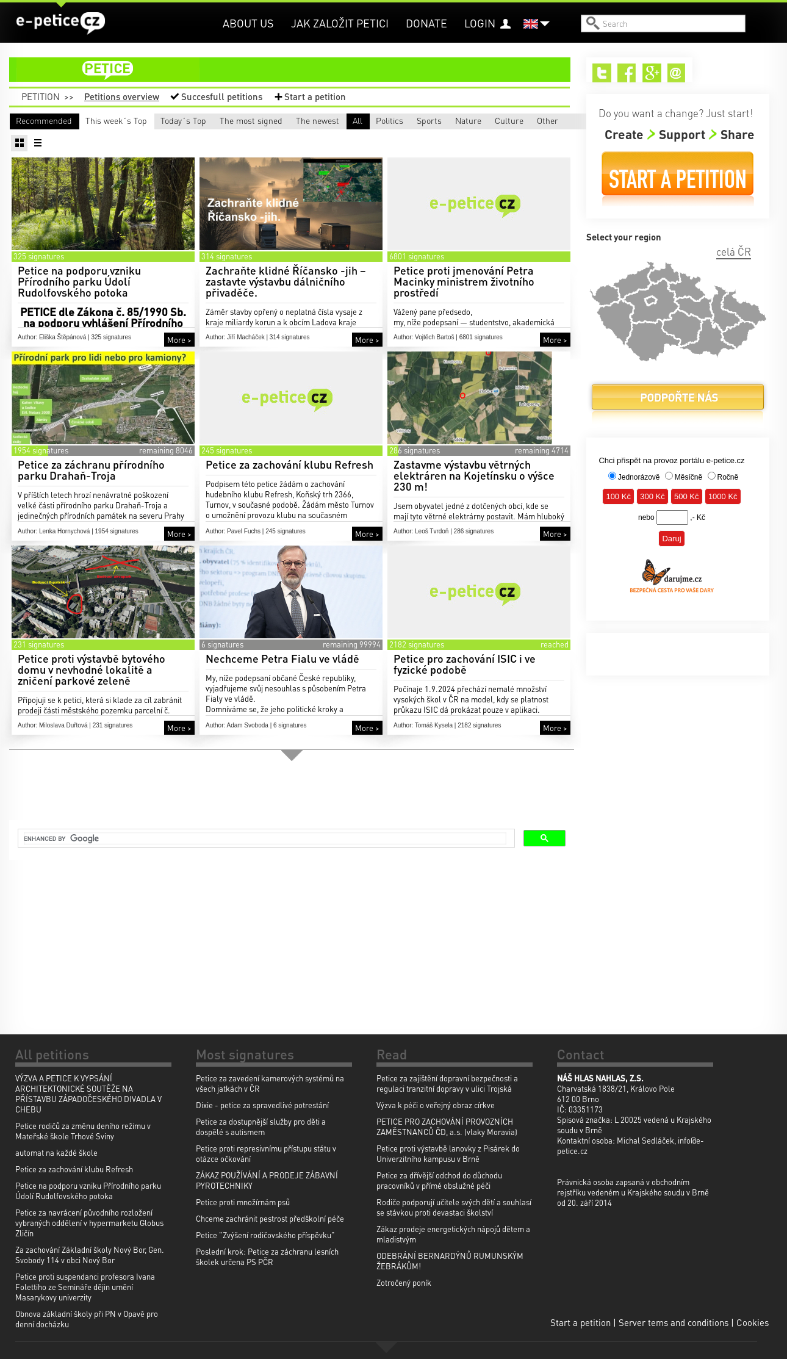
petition (297, 69)
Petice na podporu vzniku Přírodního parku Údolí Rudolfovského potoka (88, 1190)
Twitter (601, 72)
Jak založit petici (340, 23)
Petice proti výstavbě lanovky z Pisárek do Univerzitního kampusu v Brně (448, 1153)
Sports (221, 137)
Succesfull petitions (221, 96)
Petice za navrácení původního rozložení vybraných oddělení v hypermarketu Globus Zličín (89, 1222)
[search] (265, 840)
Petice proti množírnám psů (243, 1202)
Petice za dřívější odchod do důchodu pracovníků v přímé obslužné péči (439, 1180)
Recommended (44, 120)
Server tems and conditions (673, 1322)
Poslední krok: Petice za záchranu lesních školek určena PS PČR (267, 1256)
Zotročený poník (403, 1282)
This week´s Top (148, 120)
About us (248, 23)
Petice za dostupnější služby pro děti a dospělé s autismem (261, 1126)
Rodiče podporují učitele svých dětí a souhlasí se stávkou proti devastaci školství (453, 1207)
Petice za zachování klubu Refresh (74, 1169)
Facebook (626, 72)
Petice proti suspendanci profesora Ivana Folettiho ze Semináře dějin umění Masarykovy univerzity (85, 1286)
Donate (426, 23)
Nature (314, 137)
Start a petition (315, 96)
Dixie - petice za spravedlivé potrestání (262, 1105)
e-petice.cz (61, 23)
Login (479, 23)
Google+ (651, 72)
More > (179, 357)
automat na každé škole (56, 1152)
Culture (406, 137)
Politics (131, 137)
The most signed (377, 120)
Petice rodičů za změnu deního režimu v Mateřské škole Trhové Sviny (83, 1130)
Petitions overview (121, 96)
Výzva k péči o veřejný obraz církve (435, 1105)
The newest (481, 120)
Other (494, 137)
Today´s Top (255, 120)
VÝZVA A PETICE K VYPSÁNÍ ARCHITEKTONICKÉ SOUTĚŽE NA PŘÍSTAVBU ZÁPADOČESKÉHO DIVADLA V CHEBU (88, 1093)
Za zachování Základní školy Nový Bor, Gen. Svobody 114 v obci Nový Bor (89, 1254)
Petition (40, 96)
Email (676, 72)
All (21, 137)
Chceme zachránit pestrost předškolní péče (270, 1218)
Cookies (752, 1322)
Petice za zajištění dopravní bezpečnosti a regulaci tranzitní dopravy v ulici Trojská (447, 1083)
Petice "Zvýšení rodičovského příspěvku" (265, 1235)
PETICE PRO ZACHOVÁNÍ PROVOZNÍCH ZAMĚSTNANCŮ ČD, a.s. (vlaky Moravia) (446, 1126)
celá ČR (733, 251)
